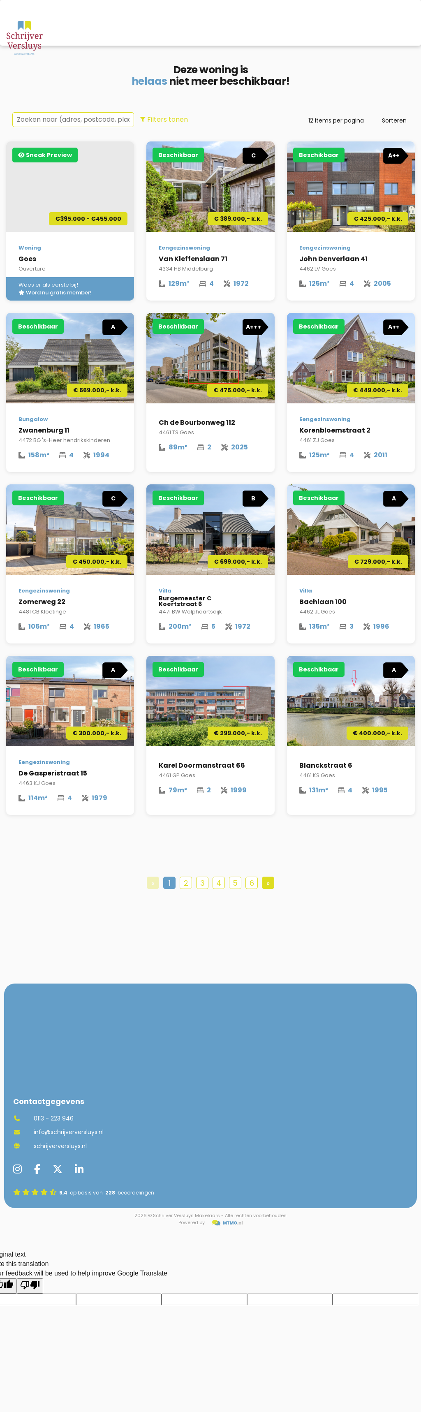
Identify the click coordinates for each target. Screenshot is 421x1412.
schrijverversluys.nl (50, 1146)
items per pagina (336, 120)
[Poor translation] (30, 1286)
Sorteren (394, 120)
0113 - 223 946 (43, 1118)
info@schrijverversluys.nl (58, 1132)
